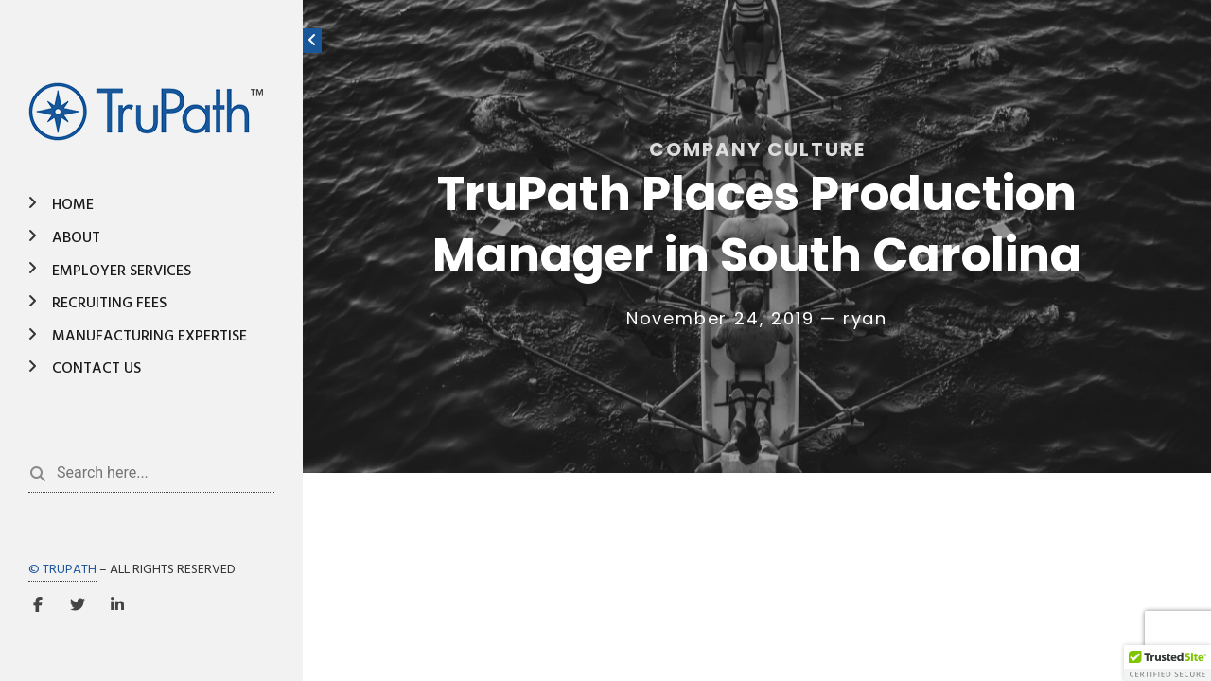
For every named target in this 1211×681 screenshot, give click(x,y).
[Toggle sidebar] (312, 40)
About (76, 238)
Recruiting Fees (109, 303)
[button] (1167, 663)
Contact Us (96, 369)
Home (73, 205)
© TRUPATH (62, 570)
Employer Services (121, 271)
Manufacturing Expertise (149, 336)
